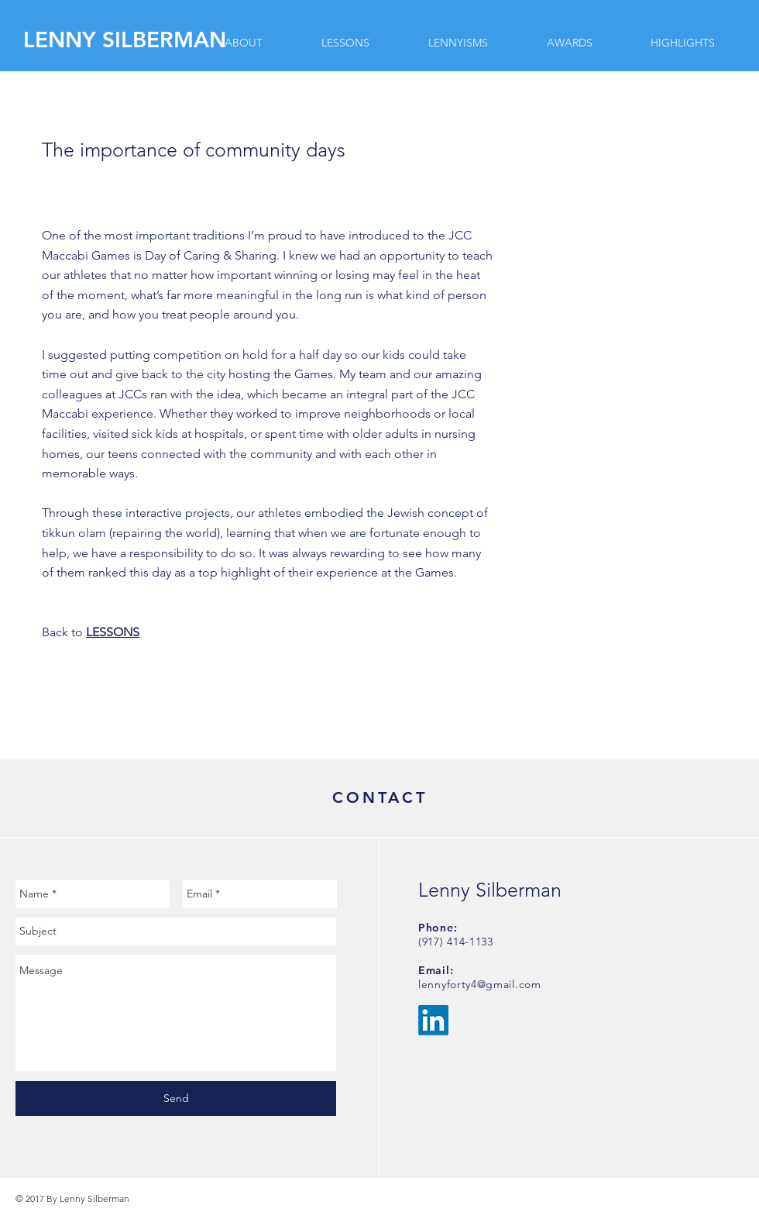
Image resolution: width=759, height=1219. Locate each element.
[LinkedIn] (433, 1020)
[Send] (175, 1098)
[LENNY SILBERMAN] (127, 40)
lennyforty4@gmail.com (479, 984)
